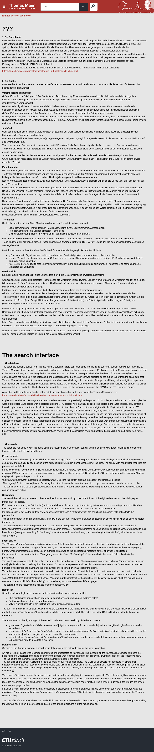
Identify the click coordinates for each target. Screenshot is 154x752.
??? (22, 6)
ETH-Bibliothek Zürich (11, 746)
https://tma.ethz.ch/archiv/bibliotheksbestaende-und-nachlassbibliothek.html (40, 71)
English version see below (16, 15)
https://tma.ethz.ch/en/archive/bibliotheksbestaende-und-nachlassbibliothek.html (42, 395)
